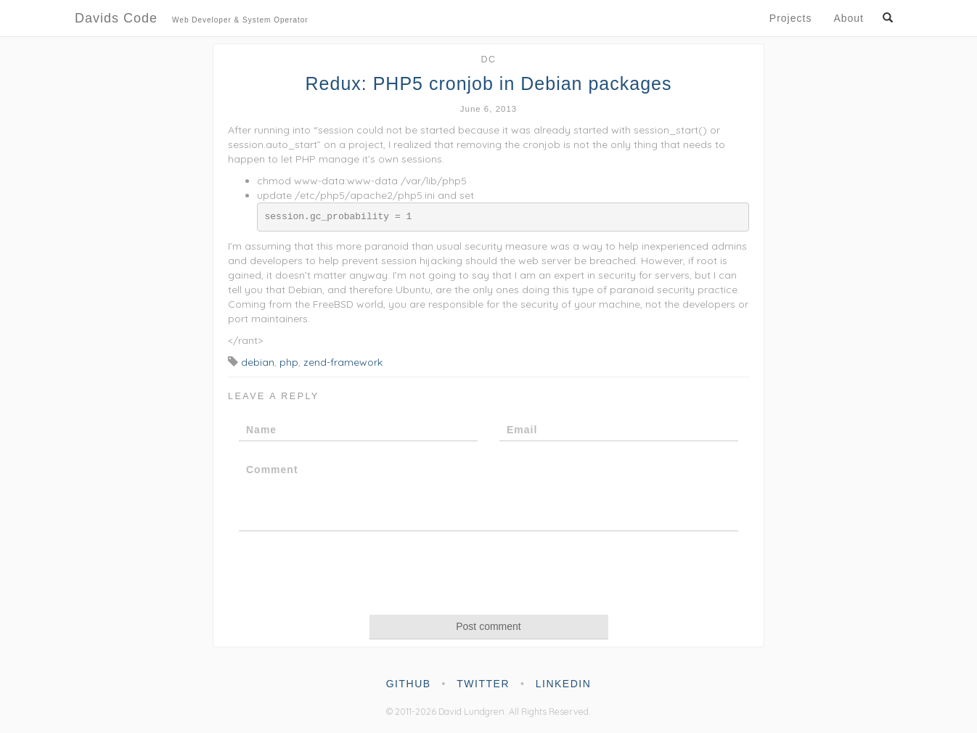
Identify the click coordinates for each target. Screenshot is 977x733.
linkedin (564, 683)
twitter (483, 683)
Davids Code (191, 19)
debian (257, 362)
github (408, 683)
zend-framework (343, 362)
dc (488, 59)
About (848, 18)
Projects (790, 18)
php (288, 362)
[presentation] (488, 572)
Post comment (488, 626)
